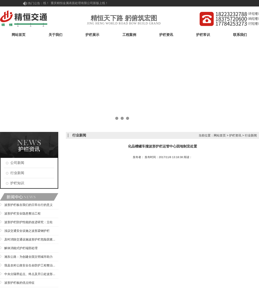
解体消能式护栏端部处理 (21, 248)
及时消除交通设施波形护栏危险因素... (29, 239)
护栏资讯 (166, 35)
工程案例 (129, 35)
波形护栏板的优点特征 (19, 282)
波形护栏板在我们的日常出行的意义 (28, 205)
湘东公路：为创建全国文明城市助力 (28, 256)
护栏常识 (203, 35)
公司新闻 (17, 163)
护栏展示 (92, 35)
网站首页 (18, 35)
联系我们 (240, 35)
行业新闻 (17, 173)
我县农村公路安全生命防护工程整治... (29, 265)
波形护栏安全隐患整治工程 (22, 213)
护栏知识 (17, 183)
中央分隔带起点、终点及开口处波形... (29, 274)
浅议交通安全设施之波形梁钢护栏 (27, 230)
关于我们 (55, 35)
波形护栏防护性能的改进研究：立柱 (28, 222)
